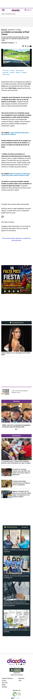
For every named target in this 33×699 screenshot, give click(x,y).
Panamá (12, 72)
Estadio (12, 70)
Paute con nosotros (17, 675)
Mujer (4, 685)
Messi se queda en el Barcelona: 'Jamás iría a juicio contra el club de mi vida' (15, 174)
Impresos (21, 678)
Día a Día (4, 682)
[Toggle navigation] (3, 10)
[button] (3, 417)
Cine (19, 680)
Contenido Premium (16, 322)
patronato (5, 72)
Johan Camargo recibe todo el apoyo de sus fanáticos (15, 133)
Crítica (4, 680)
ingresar (28, 10)
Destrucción (6, 74)
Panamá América (7, 678)
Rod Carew (6, 70)
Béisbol (18, 72)
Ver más (25, 527)
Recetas (4, 687)
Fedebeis (24, 72)
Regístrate (17, 673)
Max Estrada (19, 70)
